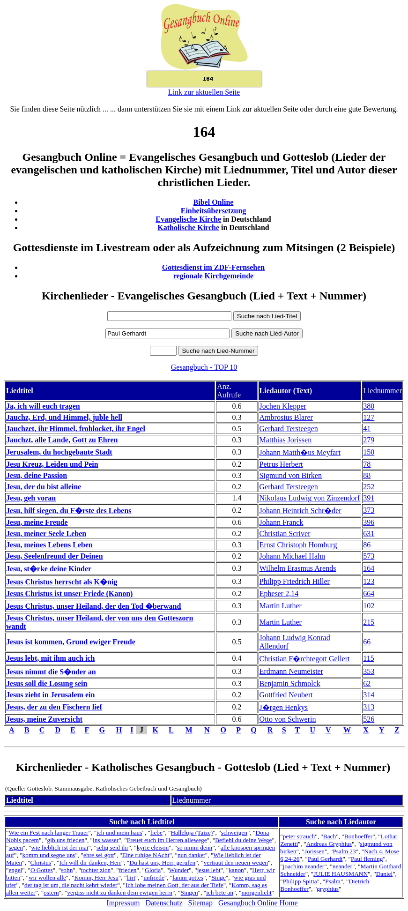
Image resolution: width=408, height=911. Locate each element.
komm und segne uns (48, 855)
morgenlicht (256, 892)
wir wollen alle (47, 877)
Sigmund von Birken (291, 475)
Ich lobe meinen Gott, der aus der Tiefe (174, 885)
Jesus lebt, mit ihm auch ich (50, 658)
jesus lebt (209, 870)
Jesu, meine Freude (37, 522)
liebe (156, 832)
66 (367, 642)
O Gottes (41, 870)
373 (368, 510)
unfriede (153, 877)
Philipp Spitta (300, 881)
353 (368, 671)
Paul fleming (367, 858)
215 (368, 622)
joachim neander (303, 866)
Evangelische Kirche (188, 219)
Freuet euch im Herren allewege (167, 840)
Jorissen (314, 851)
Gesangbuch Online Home (258, 903)
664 (368, 593)
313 (368, 707)
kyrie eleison (153, 847)
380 (368, 406)
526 (368, 719)
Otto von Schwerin (288, 719)
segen (15, 847)
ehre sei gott (98, 855)
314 (368, 695)
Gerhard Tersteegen (289, 429)
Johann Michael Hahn (292, 556)
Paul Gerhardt (325, 858)
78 (367, 464)
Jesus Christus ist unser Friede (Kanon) (69, 593)
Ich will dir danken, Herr (90, 862)
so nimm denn (195, 847)
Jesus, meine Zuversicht (44, 719)
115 (368, 658)
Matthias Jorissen (286, 440)
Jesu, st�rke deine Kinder (48, 569)
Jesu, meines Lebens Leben (49, 545)
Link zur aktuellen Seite (204, 92)
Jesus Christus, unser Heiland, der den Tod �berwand (93, 606)
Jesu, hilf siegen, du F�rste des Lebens (69, 511)
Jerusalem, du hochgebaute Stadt (59, 452)
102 (368, 606)
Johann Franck (282, 522)
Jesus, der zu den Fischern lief (54, 707)
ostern (51, 892)
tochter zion (96, 870)
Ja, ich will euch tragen (43, 406)
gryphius (328, 888)
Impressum (123, 903)
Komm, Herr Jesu (96, 877)
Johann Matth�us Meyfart (300, 452)
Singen (189, 892)
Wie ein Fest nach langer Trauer (48, 832)
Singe (218, 877)
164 (368, 568)
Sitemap (200, 903)
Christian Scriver (285, 534)
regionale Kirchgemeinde (213, 276)
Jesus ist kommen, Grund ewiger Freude (70, 642)
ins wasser (106, 840)
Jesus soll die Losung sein (46, 683)
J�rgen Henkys (284, 707)
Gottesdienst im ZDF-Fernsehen (213, 267)
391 (368, 498)
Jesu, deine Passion (36, 475)
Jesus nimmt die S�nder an (51, 672)
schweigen (234, 832)
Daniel (384, 873)
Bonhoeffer (358, 836)
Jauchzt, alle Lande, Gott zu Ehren (62, 440)
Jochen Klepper (283, 406)
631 (368, 534)
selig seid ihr (112, 847)
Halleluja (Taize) (192, 832)
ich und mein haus (119, 832)
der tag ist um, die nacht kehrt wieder (70, 885)
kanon (236, 870)
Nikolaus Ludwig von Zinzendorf (310, 498)
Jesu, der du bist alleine (43, 487)
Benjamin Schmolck (290, 683)
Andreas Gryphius (329, 843)
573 (368, 556)
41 (367, 429)
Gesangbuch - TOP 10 (204, 367)
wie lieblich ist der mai (59, 847)
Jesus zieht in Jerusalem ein (50, 695)
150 (368, 452)
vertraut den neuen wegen (236, 862)
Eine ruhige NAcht (146, 855)
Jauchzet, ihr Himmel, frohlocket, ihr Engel (75, 429)
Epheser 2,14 (279, 593)
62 (367, 683)
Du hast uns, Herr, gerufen (162, 862)
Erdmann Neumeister (291, 671)
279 (368, 440)
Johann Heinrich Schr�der (300, 511)
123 (368, 581)
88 (367, 475)
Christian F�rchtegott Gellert (305, 659)
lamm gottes (187, 877)
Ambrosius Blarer (286, 417)
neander (342, 866)
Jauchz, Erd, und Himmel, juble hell (64, 417)
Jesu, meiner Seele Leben (46, 534)
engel (15, 870)
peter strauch (299, 836)
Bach (329, 836)
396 (368, 522)
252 (368, 487)
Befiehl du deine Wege (243, 840)
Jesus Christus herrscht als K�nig (61, 582)
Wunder (179, 870)
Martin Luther (281, 606)
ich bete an (219, 892)
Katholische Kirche (188, 227)
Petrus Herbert (281, 464)
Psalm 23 (344, 851)
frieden (128, 870)
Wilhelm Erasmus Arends (298, 568)
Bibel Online (213, 202)
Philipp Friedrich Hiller (295, 581)
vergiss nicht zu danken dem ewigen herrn (119, 892)
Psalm (333, 881)
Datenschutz (163, 903)
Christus (40, 862)
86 (367, 545)
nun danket (191, 855)
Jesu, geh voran (31, 498)
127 (368, 417)
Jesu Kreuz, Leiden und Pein (52, 464)
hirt (130, 877)
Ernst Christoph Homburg (298, 545)
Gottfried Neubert (286, 695)
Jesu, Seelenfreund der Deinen (54, 556)
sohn (67, 870)
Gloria (153, 870)
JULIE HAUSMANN (340, 873)
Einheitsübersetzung (213, 211)
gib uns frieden (66, 840)
